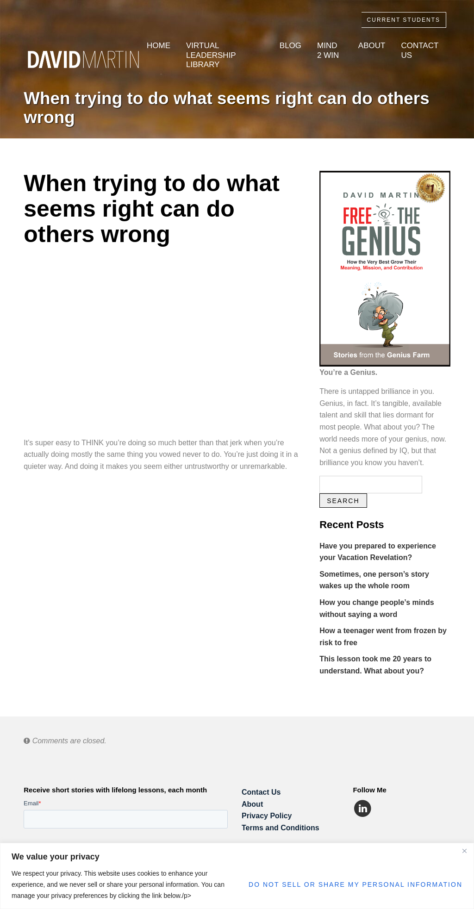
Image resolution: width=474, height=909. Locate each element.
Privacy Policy (267, 816)
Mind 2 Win (328, 50)
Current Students (403, 20)
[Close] (464, 850)
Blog (290, 45)
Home (158, 45)
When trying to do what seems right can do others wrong (227, 108)
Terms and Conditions (280, 828)
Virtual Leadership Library (211, 55)
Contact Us (419, 50)
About (372, 45)
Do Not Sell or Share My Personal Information (355, 884)
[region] (237, 876)
